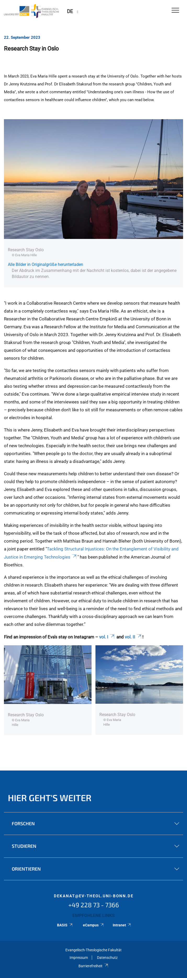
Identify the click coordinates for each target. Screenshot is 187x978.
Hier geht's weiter (50, 797)
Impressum (79, 957)
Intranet (122, 925)
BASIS (65, 925)
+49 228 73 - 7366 (93, 905)
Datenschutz (107, 957)
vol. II (133, 637)
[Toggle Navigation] (175, 10)
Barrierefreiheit (93, 966)
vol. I (107, 637)
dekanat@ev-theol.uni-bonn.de (93, 896)
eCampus (93, 925)
